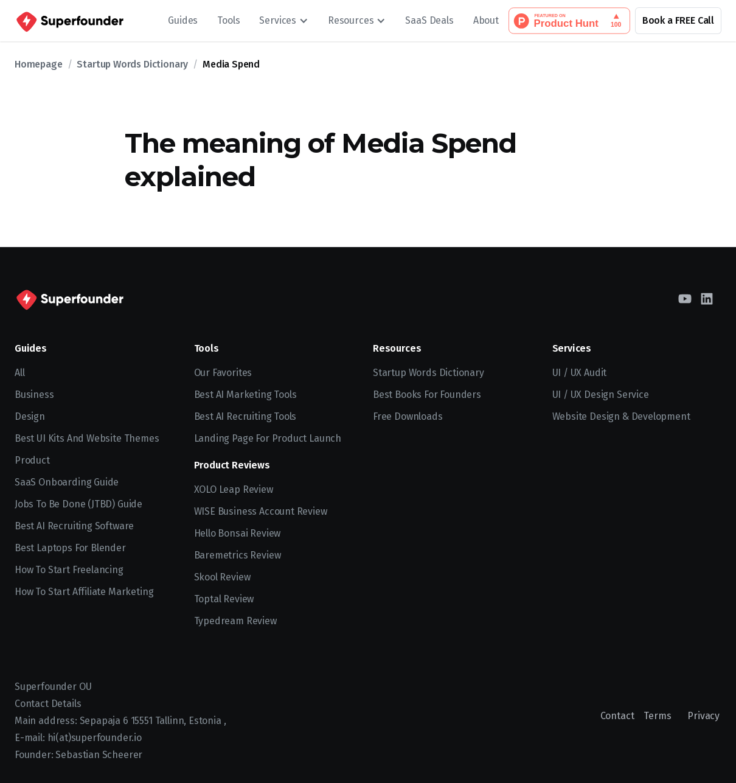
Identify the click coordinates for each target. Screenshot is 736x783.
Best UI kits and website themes (87, 438)
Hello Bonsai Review (237, 533)
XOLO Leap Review (233, 489)
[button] (283, 20)
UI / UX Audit (579, 372)
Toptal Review (224, 599)
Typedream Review (235, 621)
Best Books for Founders (427, 394)
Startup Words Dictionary (132, 64)
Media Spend (231, 64)
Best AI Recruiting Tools (245, 416)
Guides (183, 20)
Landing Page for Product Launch (268, 438)
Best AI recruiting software (74, 526)
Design (30, 416)
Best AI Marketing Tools (245, 394)
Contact (617, 716)
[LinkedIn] (707, 298)
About (486, 20)
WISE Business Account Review (260, 511)
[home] (69, 21)
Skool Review (222, 577)
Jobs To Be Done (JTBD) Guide (78, 504)
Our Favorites (223, 372)
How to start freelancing (69, 570)
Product (32, 460)
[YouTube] (685, 298)
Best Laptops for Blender (70, 548)
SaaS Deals (429, 20)
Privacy (703, 716)
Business (34, 394)
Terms (657, 716)
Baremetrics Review (237, 555)
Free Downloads (408, 416)
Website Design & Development (621, 416)
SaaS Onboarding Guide (67, 482)
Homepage (39, 64)
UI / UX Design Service (600, 394)
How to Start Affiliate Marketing (84, 591)
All (19, 372)
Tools (228, 20)
